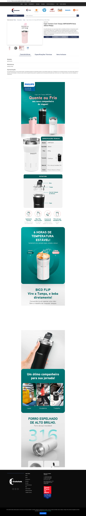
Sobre (26, 477)
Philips (14, 20)
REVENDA (37, 4)
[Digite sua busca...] (51, 16)
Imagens (47, 37)
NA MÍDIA (43, 4)
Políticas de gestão (28, 490)
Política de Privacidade (46, 510)
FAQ (57, 4)
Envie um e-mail (47, 479)
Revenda (26, 481)
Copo (24, 20)
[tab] (25, 54)
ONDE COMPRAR (63, 4)
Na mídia (26, 483)
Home (26, 475)
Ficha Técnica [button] (73, 37)
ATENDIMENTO (31, 4)
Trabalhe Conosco (28, 492)
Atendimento (27, 479)
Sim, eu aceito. (43, 513)
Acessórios (19, 20)
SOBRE (26, 4)
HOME (21, 4)
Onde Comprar (27, 488)
